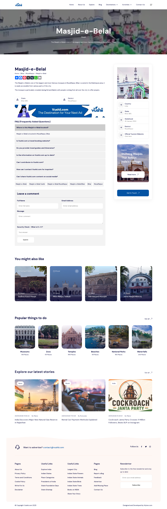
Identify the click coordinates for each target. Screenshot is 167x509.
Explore (91, 5)
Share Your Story (74, 494)
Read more (133, 175)
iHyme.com (148, 505)
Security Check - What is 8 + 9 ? (30, 227)
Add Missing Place (101, 486)
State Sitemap (46, 490)
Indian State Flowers (75, 473)
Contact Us (140, 5)
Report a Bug (99, 473)
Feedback (97, 477)
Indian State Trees (75, 486)
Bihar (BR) (128, 114)
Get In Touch (133, 193)
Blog (100, 5)
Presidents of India (48, 482)
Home (71, 5)
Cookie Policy (20, 482)
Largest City (72, 469)
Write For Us (19, 486)
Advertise (97, 482)
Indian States (46, 473)
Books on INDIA (73, 490)
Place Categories (47, 477)
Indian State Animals (75, 477)
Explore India (46, 469)
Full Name (21, 201)
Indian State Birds (74, 482)
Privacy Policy (20, 473)
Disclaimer (19, 490)
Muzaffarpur (30, 73)
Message (20, 211)
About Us (81, 5)
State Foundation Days (50, 486)
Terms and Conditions (23, 477)
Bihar (22, 73)
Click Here (128, 136)
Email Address (67, 201)
